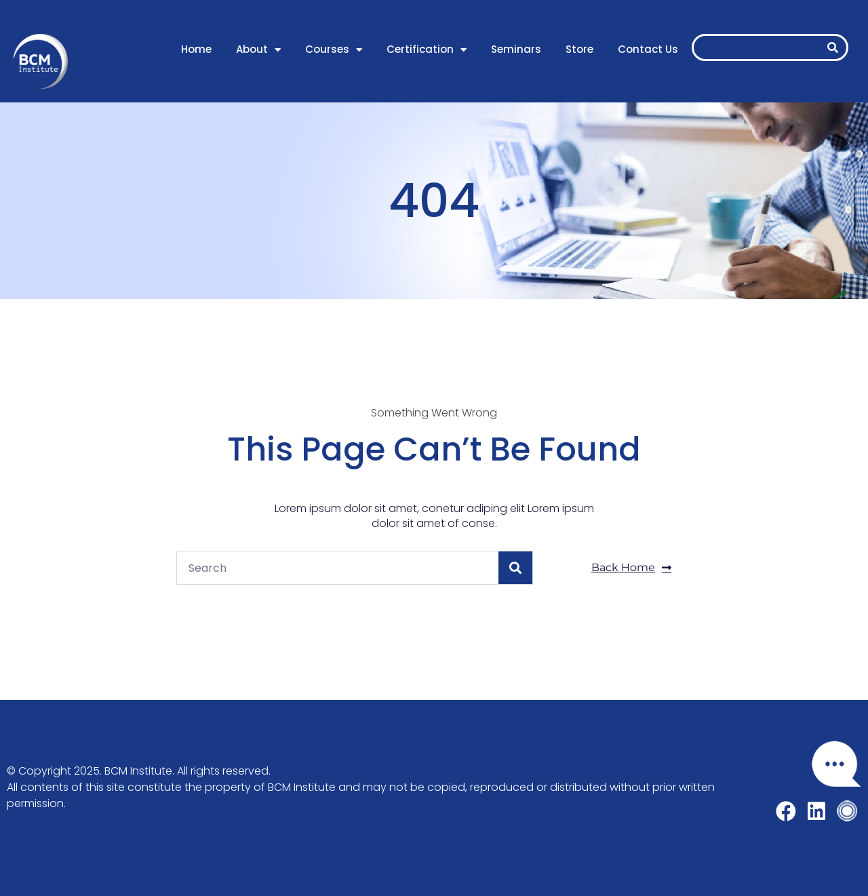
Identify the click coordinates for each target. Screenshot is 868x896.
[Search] (832, 47)
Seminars (516, 49)
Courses (333, 50)
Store (579, 49)
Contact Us (648, 49)
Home (196, 49)
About (258, 50)
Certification (427, 50)
